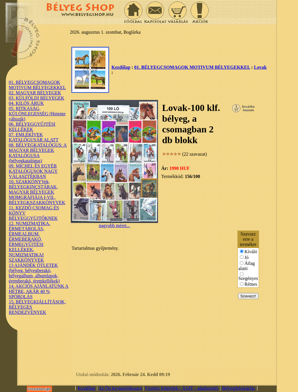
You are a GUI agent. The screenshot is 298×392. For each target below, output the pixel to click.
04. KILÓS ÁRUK (26, 103)
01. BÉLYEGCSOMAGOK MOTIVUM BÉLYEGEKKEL (37, 85)
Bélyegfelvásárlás (238, 388)
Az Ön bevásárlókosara (120, 388)
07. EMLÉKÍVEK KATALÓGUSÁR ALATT (33, 137)
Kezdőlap (120, 67)
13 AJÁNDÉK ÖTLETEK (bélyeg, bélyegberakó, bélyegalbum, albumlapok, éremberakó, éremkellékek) (34, 273)
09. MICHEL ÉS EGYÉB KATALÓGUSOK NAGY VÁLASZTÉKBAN (33, 171)
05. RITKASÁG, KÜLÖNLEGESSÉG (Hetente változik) (37, 113)
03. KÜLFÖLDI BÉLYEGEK (36, 98)
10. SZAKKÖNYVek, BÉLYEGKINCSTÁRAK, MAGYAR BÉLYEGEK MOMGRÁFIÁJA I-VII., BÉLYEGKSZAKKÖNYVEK (37, 192)
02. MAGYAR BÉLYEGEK (35, 92)
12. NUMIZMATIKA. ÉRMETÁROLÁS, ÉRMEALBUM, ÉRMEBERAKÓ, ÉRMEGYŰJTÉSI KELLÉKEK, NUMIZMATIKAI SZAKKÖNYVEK (29, 241)
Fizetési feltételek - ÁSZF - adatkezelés (182, 388)
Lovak (260, 67)
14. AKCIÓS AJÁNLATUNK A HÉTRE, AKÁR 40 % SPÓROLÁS (38, 291)
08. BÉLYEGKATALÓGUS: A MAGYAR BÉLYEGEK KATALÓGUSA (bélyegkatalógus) (38, 153)
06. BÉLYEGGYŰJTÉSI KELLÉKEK (32, 127)
